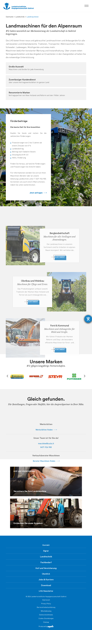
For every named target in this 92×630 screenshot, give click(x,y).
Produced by (46, 626)
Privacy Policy (46, 603)
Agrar (46, 551)
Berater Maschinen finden (46, 461)
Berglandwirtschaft (59, 233)
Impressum (46, 600)
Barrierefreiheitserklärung (46, 607)
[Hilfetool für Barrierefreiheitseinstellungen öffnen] (88, 319)
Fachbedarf (46, 562)
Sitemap (46, 622)
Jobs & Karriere (46, 580)
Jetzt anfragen (38, 193)
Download (46, 585)
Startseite (9, 17)
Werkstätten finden (46, 430)
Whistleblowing (46, 611)
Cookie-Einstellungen (46, 618)
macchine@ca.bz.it (46, 444)
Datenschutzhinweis (46, 615)
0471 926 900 (46, 447)
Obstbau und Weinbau (32, 281)
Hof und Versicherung (46, 568)
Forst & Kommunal (59, 325)
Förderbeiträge (18, 121)
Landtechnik (20, 17)
